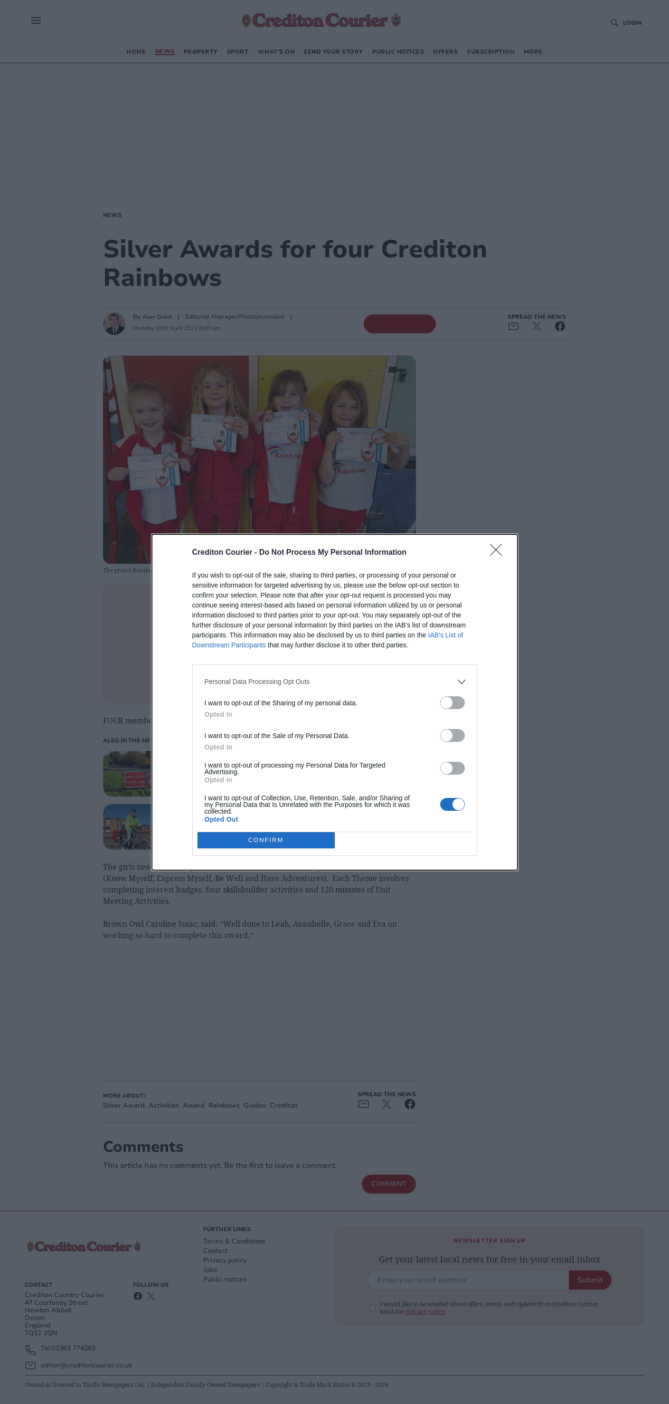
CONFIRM (266, 839)
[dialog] (335, 702)
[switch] (452, 702)
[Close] (499, 553)
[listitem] (335, 682)
